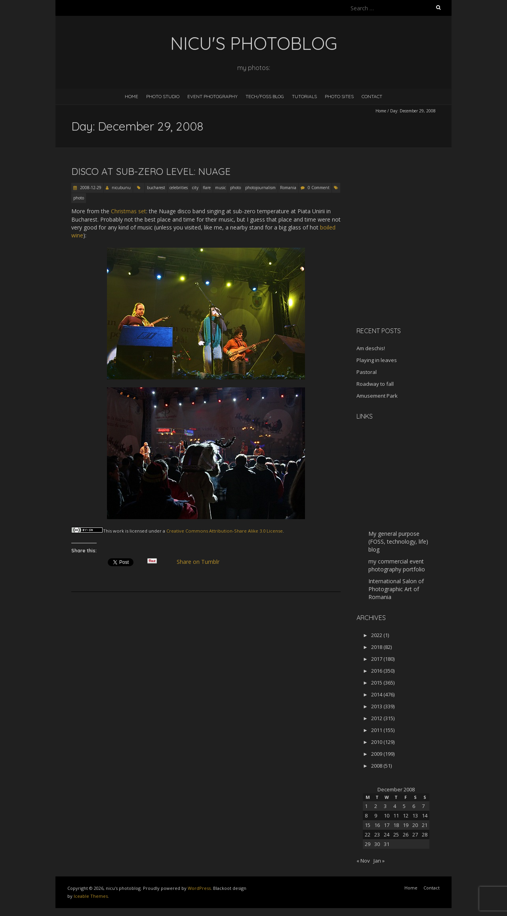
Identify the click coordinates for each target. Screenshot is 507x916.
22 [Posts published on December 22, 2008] (367, 834)
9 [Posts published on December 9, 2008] (375, 815)
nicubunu (121, 187)
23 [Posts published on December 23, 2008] (377, 834)
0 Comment (319, 187)
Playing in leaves (376, 360)
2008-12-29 (90, 187)
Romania (288, 187)
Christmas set (128, 211)
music (220, 187)
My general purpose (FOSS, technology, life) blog (398, 541)
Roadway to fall (375, 383)
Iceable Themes (91, 896)
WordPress (199, 888)
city (195, 187)
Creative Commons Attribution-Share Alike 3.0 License (224, 531)
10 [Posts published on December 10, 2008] (386, 815)
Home (131, 96)
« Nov (363, 860)
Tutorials (304, 96)
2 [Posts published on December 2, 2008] (375, 806)
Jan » (379, 860)
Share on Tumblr (201, 561)
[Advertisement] (406, 264)
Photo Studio (162, 96)
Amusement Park (377, 395)
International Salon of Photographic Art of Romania (396, 589)
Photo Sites (339, 96)
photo (235, 187)
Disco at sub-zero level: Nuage (151, 171)
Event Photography (212, 96)
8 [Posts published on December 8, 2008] (366, 815)
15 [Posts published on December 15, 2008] (367, 825)
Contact (372, 96)
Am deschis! (370, 348)
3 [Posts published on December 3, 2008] (385, 806)
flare (207, 187)
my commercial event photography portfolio (396, 565)
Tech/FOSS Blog (265, 96)
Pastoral (366, 372)
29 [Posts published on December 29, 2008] (367, 844)
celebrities (179, 187)
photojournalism (260, 187)
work (118, 531)
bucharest (156, 187)
